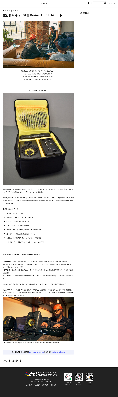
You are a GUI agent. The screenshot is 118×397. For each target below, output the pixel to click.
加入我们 (45, 385)
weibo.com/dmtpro (58, 352)
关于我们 (29, 385)
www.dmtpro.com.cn (36, 352)
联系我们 (37, 385)
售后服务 (53, 385)
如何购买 (44, 3)
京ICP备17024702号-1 (44, 381)
